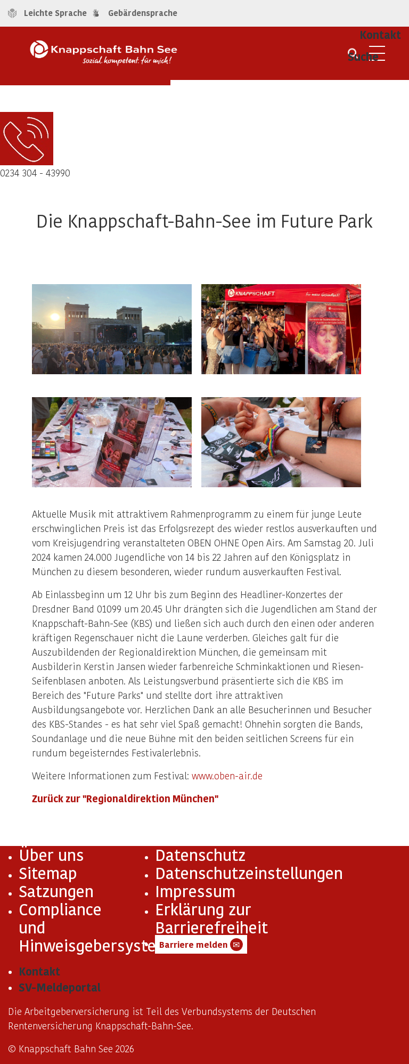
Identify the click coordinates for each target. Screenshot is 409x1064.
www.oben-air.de (227, 775)
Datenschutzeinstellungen (249, 872)
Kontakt (39, 971)
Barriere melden (201, 944)
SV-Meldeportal (60, 987)
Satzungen (56, 890)
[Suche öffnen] (353, 57)
